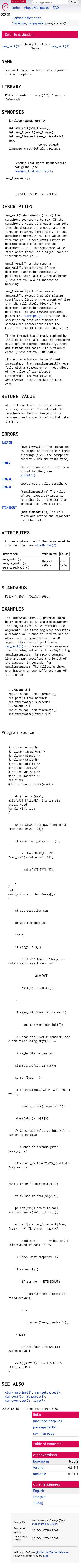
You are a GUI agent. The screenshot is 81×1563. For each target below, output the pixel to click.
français (39, 1497)
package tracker (45, 1427)
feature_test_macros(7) (32, 171)
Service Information (26, 18)
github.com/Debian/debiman (52, 1552)
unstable (39, 1474)
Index (16, 8)
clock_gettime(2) (18, 1392)
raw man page (43, 1433)
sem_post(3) (14, 646)
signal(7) (27, 475)
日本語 (38, 1503)
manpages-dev (36, 23)
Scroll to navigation (19, 35)
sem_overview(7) (17, 1400)
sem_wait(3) (11, 46)
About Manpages (36, 8)
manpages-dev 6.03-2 (44, 1524)
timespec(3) (34, 316)
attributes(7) (46, 545)
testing (38, 1467)
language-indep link (47, 1421)
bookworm (20, 23)
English (38, 1491)
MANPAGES (18, 1)
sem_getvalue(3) (47, 1392)
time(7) (39, 1400)
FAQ (56, 8)
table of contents (48, 1444)
